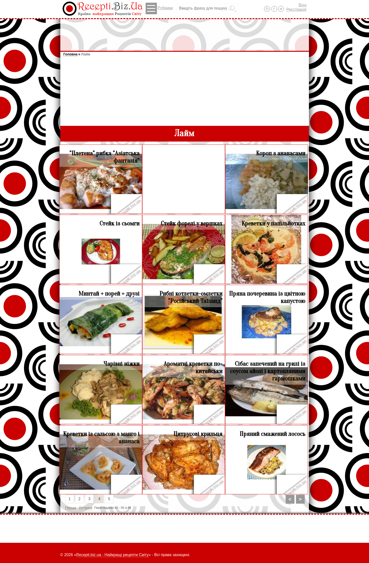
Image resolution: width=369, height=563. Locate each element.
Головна (71, 54)
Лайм (85, 54)
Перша (70, 508)
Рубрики (159, 8)
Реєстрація (296, 9)
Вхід (302, 5)
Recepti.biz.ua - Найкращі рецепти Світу (112, 555)
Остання (85, 508)
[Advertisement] (184, 33)
